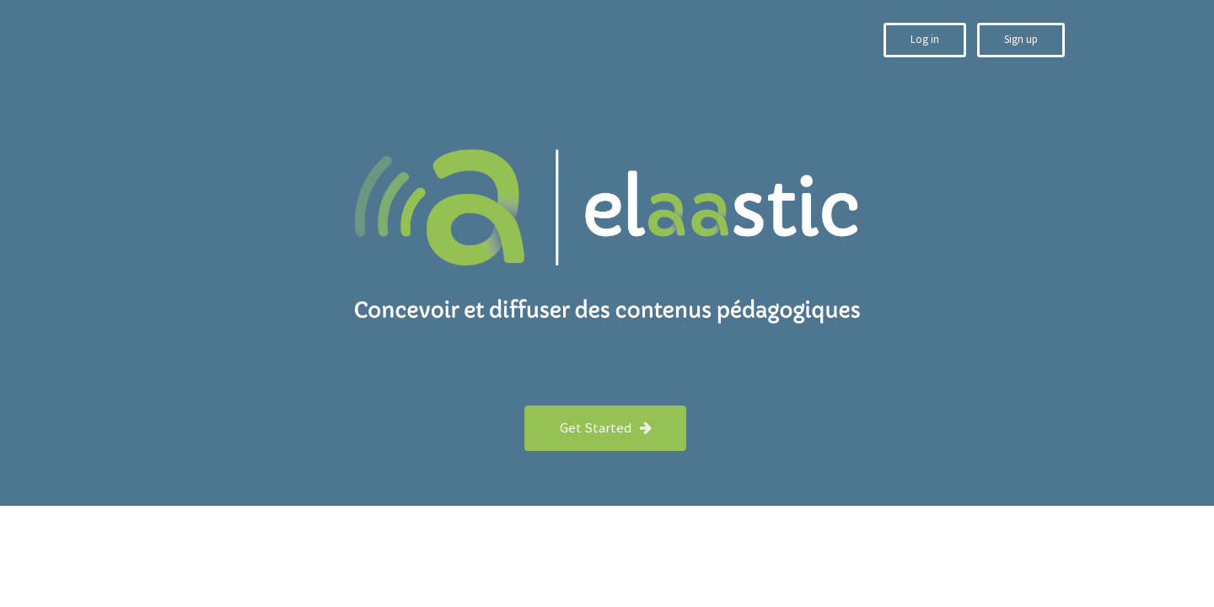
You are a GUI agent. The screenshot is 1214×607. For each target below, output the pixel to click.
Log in (924, 39)
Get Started (607, 427)
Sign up (1021, 39)
